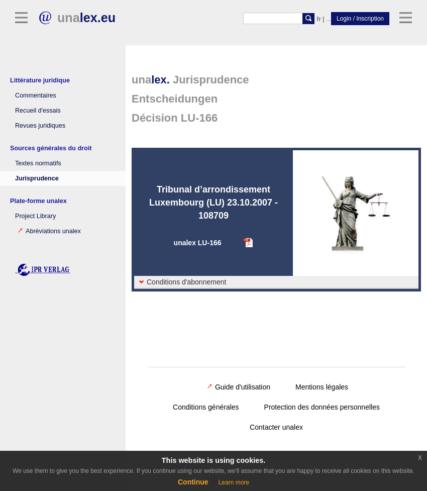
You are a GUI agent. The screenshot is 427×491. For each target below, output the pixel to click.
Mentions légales (321, 387)
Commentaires (35, 95)
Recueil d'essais (38, 110)
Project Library (35, 216)
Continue (193, 482)
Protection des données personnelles (322, 407)
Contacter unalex (276, 427)
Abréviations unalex (49, 231)
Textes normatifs (38, 163)
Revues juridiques (40, 125)
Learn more (234, 482)
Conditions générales (206, 407)
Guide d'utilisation (238, 387)
